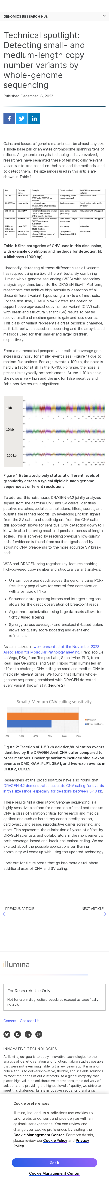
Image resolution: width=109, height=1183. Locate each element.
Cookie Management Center (38, 1135)
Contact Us (29, 1020)
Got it (55, 1162)
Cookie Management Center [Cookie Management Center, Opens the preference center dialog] (54, 1173)
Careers (9, 1020)
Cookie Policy (55, 1140)
